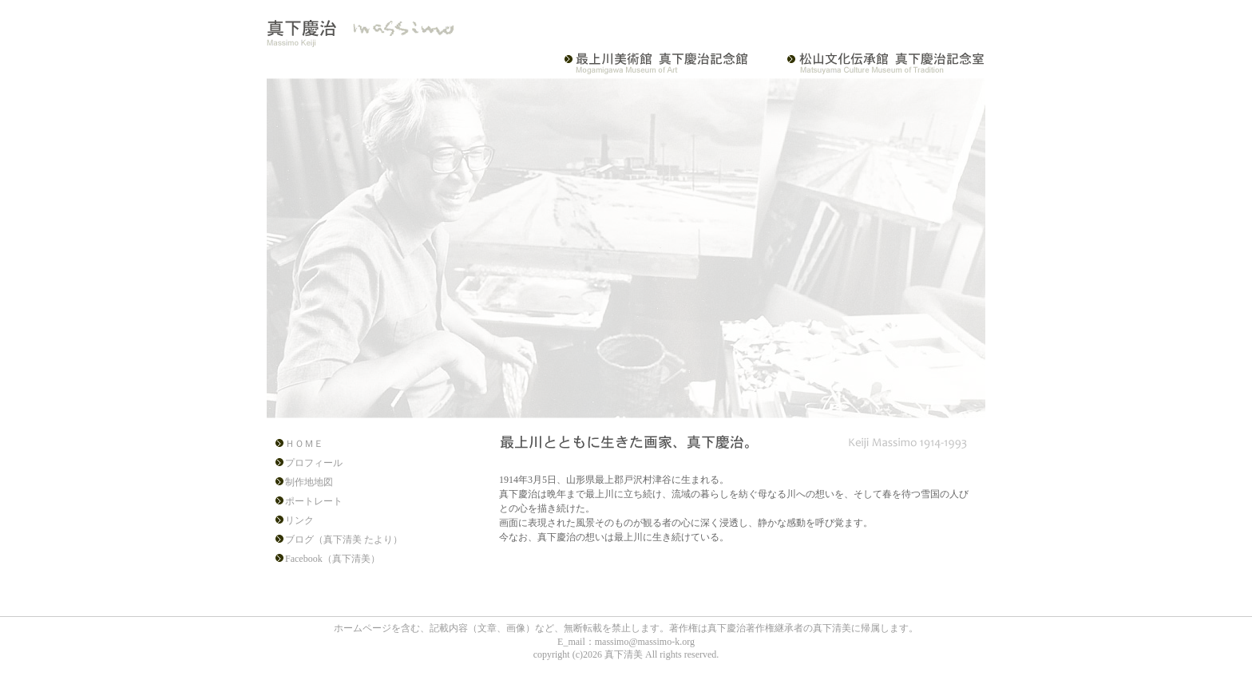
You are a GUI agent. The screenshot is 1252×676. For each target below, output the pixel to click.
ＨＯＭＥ (304, 443)
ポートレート (314, 501)
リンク (299, 520)
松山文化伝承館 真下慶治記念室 (875, 63)
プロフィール (314, 462)
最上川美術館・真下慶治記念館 (664, 63)
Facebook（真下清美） (332, 558)
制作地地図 (309, 482)
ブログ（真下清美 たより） (343, 539)
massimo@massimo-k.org (645, 641)
